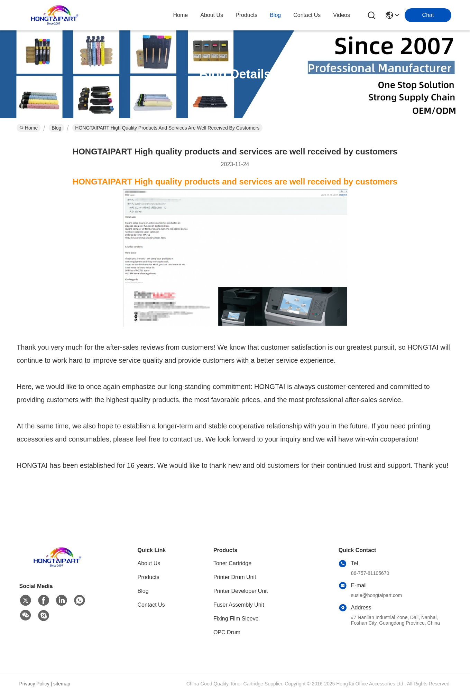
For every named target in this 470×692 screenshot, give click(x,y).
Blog (56, 128)
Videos (341, 15)
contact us (307, 15)
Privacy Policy (34, 683)
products (246, 15)
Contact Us (151, 605)
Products (148, 577)
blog (275, 15)
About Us (149, 563)
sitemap (61, 683)
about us (211, 15)
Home (180, 15)
